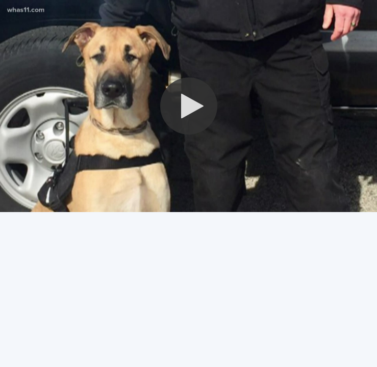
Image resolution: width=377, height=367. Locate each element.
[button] (188, 106)
